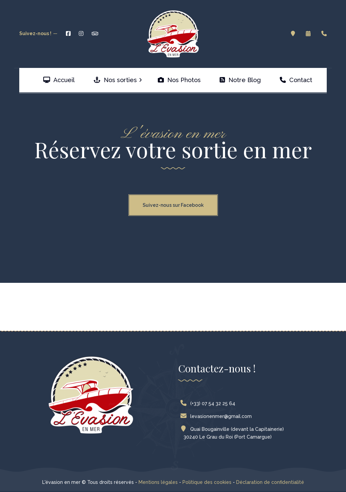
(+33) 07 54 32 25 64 (209, 403)
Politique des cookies (206, 482)
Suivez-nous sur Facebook (173, 205)
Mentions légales (158, 482)
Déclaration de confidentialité (270, 482)
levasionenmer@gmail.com (217, 416)
